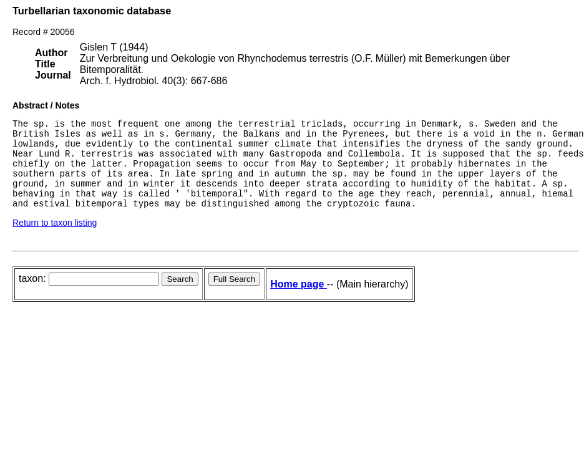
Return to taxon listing (54, 239)
